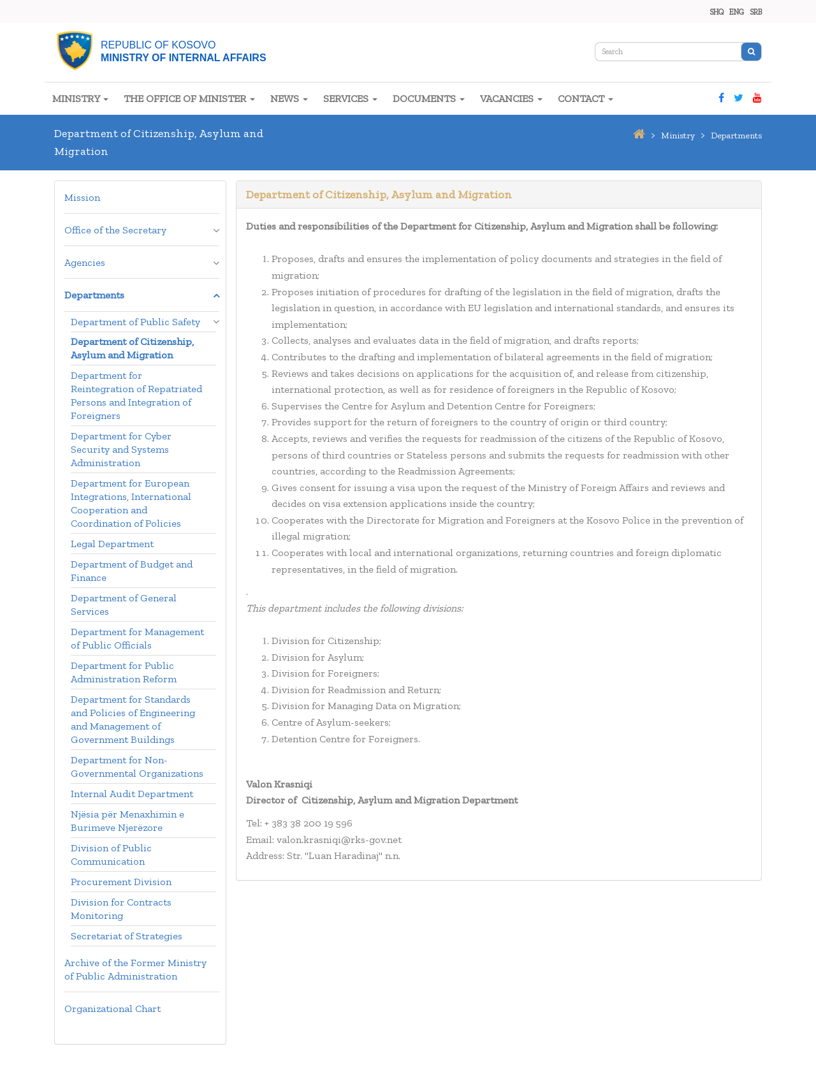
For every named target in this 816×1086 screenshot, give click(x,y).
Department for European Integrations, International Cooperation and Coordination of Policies (131, 503)
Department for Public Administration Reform (124, 672)
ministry (678, 135)
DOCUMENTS (429, 98)
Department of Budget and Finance (132, 570)
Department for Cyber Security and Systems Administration (121, 449)
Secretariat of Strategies (126, 936)
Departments (94, 295)
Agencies (84, 262)
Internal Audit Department (132, 794)
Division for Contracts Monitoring (121, 908)
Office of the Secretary (115, 230)
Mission (82, 197)
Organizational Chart (112, 1008)
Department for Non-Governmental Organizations (137, 766)
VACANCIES (511, 98)
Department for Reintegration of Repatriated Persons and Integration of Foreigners (136, 395)
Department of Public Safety (135, 322)
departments (736, 135)
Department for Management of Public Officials (137, 638)
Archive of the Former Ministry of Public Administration (135, 969)
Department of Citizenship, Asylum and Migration (132, 348)
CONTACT (585, 98)
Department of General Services (124, 604)
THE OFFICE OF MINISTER (189, 98)
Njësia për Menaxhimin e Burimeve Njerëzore (127, 820)
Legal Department (112, 544)
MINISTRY (80, 98)
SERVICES (350, 98)
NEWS (289, 98)
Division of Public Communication (111, 854)
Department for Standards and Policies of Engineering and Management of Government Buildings (133, 719)
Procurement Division (121, 882)
